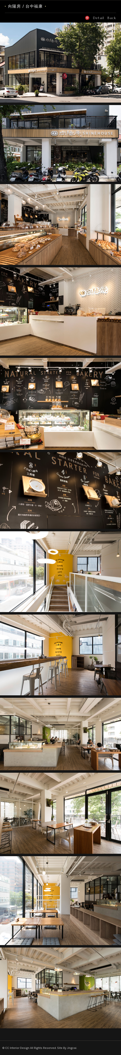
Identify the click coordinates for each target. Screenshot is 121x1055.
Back (112, 18)
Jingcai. (72, 1048)
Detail (98, 18)
